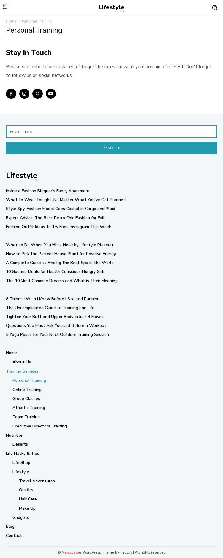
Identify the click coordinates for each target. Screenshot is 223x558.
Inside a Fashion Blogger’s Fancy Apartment (48, 191)
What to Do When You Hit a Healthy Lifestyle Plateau (59, 245)
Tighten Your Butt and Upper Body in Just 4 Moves (55, 316)
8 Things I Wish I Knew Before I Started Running (52, 299)
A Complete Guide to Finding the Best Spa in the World (60, 263)
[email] (111, 131)
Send (111, 147)
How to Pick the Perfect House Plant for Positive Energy (61, 254)
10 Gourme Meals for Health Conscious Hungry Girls (55, 271)
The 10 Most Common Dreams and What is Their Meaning (62, 281)
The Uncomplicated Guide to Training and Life (50, 308)
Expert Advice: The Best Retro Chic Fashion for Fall (55, 218)
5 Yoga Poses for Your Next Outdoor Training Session (57, 334)
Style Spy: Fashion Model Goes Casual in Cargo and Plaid (60, 209)
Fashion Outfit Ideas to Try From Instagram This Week (58, 227)
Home (11, 21)
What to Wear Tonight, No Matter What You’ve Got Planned (66, 200)
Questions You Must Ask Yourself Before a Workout (56, 325)
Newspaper (71, 552)
